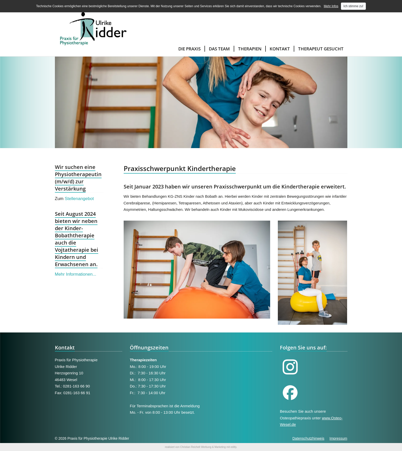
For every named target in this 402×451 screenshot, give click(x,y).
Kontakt (280, 49)
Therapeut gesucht (321, 49)
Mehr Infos (331, 6)
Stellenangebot (79, 198)
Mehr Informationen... (75, 274)
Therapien (249, 49)
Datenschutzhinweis (308, 438)
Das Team (219, 49)
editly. (234, 447)
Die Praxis (189, 49)
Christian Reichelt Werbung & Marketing (203, 447)
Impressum (338, 438)
